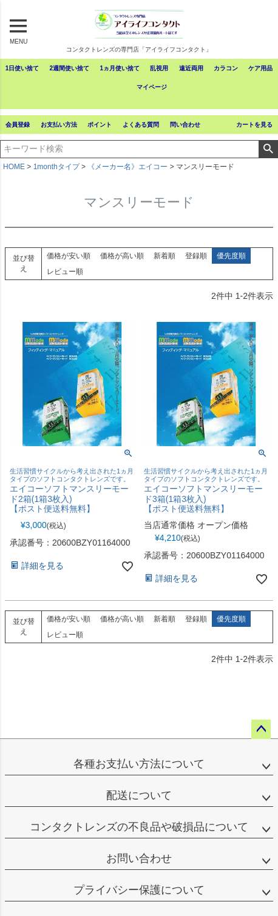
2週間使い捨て (70, 68)
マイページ (152, 87)
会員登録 (17, 124)
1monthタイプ (56, 166)
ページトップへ (261, 729)
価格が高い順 (122, 256)
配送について (139, 795)
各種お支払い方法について (139, 764)
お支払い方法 (59, 124)
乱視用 (159, 68)
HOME (14, 166)
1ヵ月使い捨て (120, 68)
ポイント (99, 124)
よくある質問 (141, 124)
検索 (268, 149)
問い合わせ (185, 124)
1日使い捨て (22, 68)
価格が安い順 (68, 256)
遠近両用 (191, 68)
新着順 (164, 256)
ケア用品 (260, 68)
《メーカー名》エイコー (127, 166)
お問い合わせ (139, 858)
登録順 (196, 256)
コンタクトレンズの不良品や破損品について (139, 827)
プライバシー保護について (139, 890)
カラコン (226, 68)
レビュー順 (65, 271)
